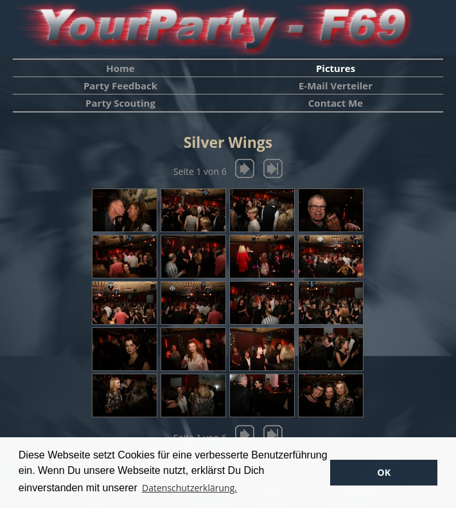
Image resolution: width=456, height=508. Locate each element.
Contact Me (335, 102)
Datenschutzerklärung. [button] (189, 488)
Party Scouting (120, 102)
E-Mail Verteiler (336, 85)
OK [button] (383, 472)
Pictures (335, 68)
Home (120, 68)
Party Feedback (120, 85)
